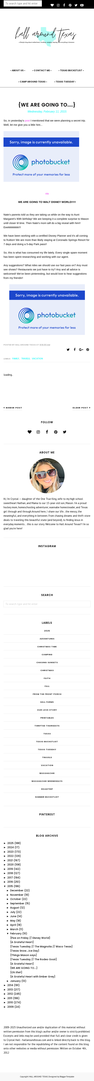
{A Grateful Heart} (22, 942)
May (12, 920)
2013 (10, 989)
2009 (10, 1007)
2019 (10, 869)
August (14, 907)
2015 (10, 886)
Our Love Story (47, 709)
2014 (10, 985)
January (15, 981)
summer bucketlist (47, 796)
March (14, 929)
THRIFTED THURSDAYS (47, 725)
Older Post (80, 407)
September (17, 903)
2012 (10, 994)
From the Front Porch (47, 694)
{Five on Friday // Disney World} (30, 938)
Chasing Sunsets (47, 662)
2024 (10, 847)
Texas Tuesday (47, 749)
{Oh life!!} (16, 972)
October (15, 899)
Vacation (37, 358)
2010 (10, 1002)
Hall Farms (47, 702)
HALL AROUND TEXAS (38, 1076)
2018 (10, 873)
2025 (47, 630)
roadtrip (47, 789)
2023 (10, 852)
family (15, 358)
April (13, 925)
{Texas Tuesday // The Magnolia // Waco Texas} (41, 946)
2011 (9, 998)
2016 (10, 882)
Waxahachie (47, 773)
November (16, 895)
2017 (10, 877)
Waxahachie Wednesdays (47, 781)
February (16, 933)
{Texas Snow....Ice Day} (24, 950)
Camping (47, 654)
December (16, 890)
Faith (47, 678)
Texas (47, 733)
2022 (10, 856)
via (47, 193)
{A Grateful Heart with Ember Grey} (32, 976)
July (12, 912)
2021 (10, 860)
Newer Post (14, 407)
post (28, 120)
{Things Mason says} (23, 955)
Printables (47, 717)
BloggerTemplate (67, 1076)
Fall (47, 686)
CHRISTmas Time (47, 646)
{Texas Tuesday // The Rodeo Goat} (33, 959)
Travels (25, 358)
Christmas (47, 670)
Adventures (47, 638)
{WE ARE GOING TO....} (23, 968)
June (13, 916)
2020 (10, 864)
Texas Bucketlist (47, 741)
